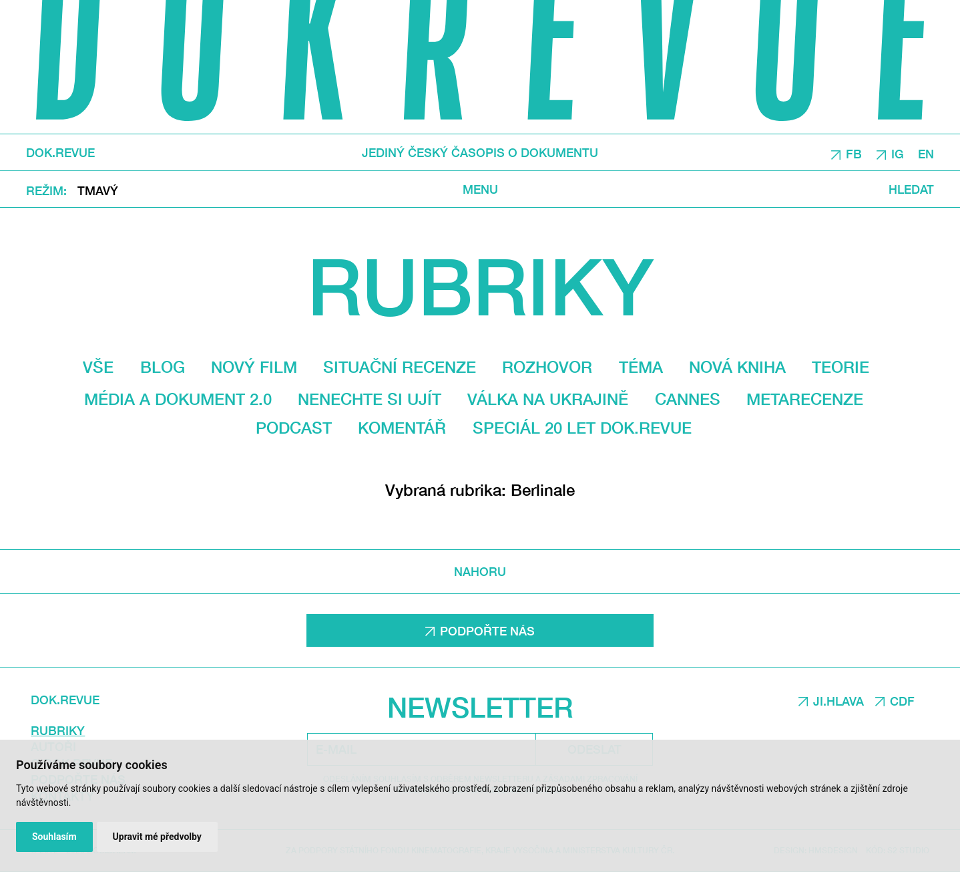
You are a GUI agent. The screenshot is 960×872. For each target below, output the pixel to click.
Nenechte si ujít (369, 399)
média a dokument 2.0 (178, 399)
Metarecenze (804, 399)
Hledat (911, 189)
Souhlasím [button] (54, 836)
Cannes (687, 399)
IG (897, 153)
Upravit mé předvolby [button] (157, 836)
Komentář (402, 427)
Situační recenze (399, 366)
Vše (98, 366)
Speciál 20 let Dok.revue (582, 427)
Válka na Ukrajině (547, 399)
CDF (902, 701)
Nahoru (480, 571)
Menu (480, 189)
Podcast (294, 427)
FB (854, 153)
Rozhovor (547, 366)
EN (926, 153)
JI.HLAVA (838, 701)
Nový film (254, 366)
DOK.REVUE (60, 152)
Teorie (840, 366)
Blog (162, 366)
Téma (641, 366)
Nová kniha (737, 366)
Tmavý (97, 189)
